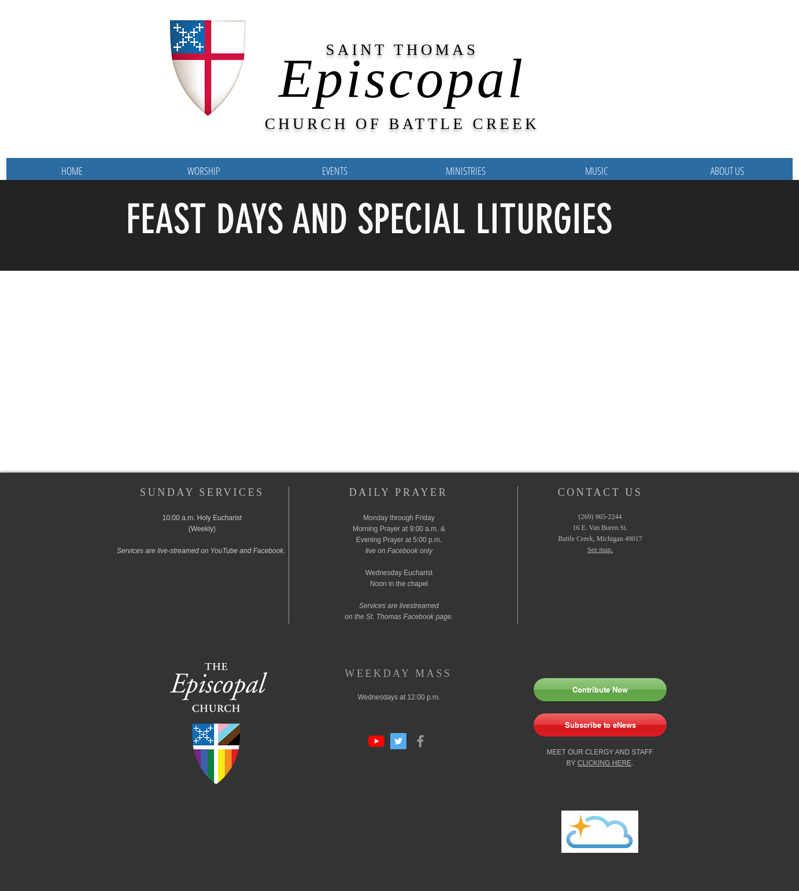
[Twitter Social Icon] (398, 741)
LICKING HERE (606, 763)
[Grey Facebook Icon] (420, 741)
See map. (600, 550)
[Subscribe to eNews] (600, 725)
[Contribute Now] (600, 689)
